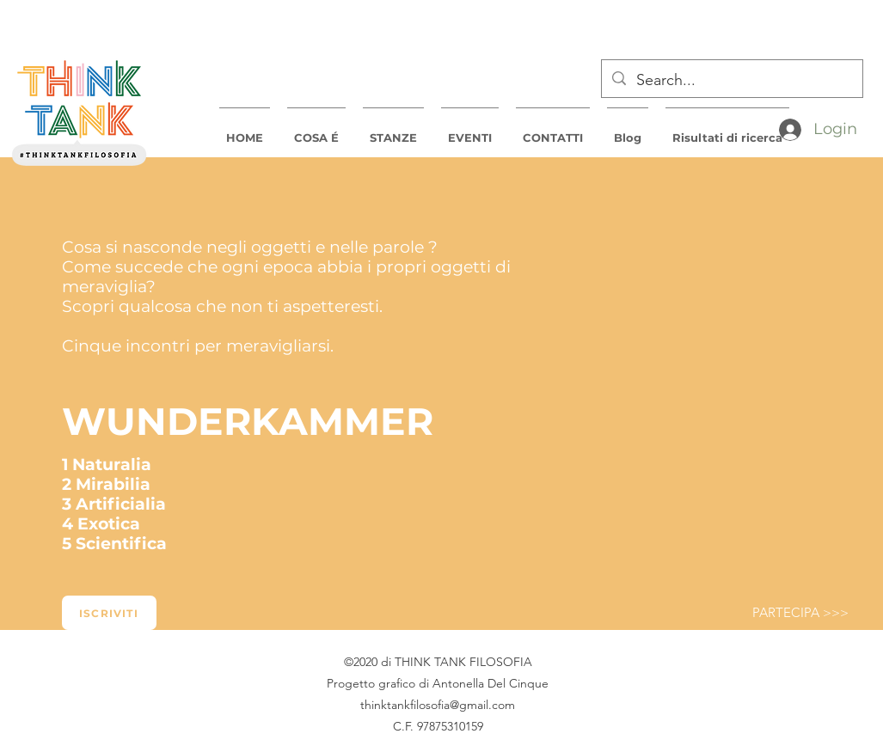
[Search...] (731, 80)
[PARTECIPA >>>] (800, 613)
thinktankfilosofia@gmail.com (437, 704)
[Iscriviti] (109, 613)
